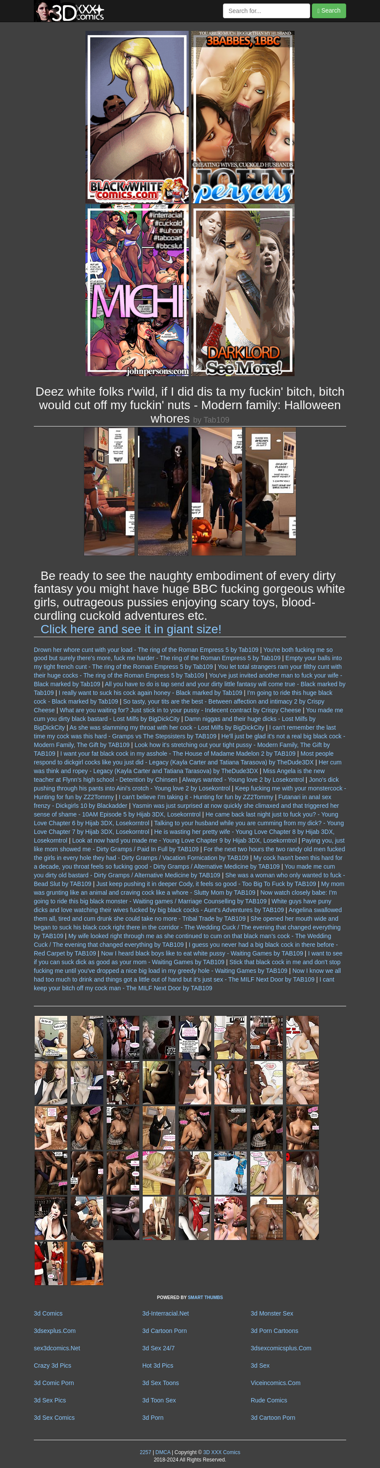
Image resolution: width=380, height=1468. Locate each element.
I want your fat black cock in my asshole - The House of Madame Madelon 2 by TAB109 (177, 753)
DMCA (162, 1452)
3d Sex (260, 1365)
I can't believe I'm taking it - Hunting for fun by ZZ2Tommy (196, 797)
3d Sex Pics (50, 1400)
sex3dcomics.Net (57, 1348)
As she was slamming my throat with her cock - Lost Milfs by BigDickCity (166, 727)
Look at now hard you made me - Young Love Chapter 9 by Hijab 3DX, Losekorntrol (184, 840)
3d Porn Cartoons (274, 1330)
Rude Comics (269, 1400)
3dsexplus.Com (55, 1330)
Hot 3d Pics (158, 1365)
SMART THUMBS (205, 1297)
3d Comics (48, 1313)
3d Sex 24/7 (158, 1348)
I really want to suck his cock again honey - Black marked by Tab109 (150, 692)
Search (329, 10)
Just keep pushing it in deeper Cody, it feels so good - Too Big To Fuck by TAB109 (206, 883)
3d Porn (153, 1417)
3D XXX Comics (221, 1452)
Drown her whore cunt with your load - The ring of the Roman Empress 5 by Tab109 (146, 649)
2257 (145, 1452)
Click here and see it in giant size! (131, 629)
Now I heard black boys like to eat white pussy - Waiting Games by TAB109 (202, 953)
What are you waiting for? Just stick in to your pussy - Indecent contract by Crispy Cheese (180, 710)
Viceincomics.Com (276, 1382)
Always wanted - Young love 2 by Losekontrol (243, 779)
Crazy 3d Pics (52, 1365)
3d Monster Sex (272, 1313)
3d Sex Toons (160, 1382)
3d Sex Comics (54, 1417)
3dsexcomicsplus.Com (281, 1348)
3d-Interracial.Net (165, 1313)
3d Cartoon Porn (164, 1330)
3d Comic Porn (54, 1382)
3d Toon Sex (159, 1400)
